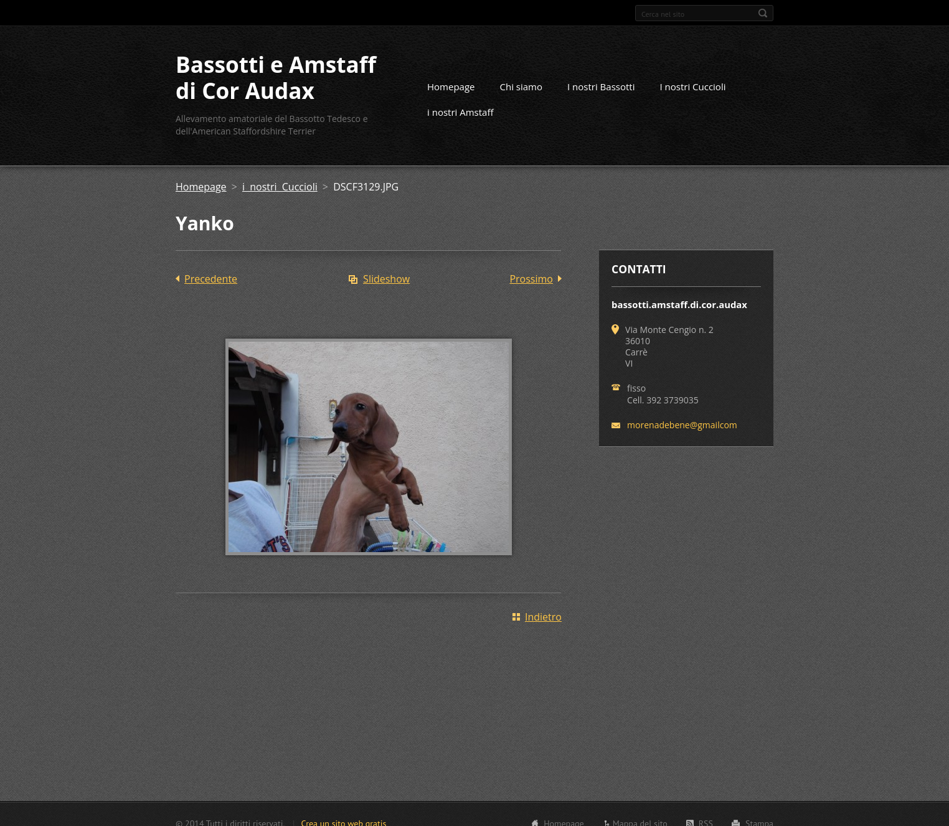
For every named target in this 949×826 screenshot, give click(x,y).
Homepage (450, 86)
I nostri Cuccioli (692, 86)
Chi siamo (520, 86)
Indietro (543, 617)
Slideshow (386, 279)
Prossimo (531, 279)
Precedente (210, 279)
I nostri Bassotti (601, 86)
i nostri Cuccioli (280, 187)
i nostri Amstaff (460, 112)
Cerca (763, 13)
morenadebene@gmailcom (682, 425)
